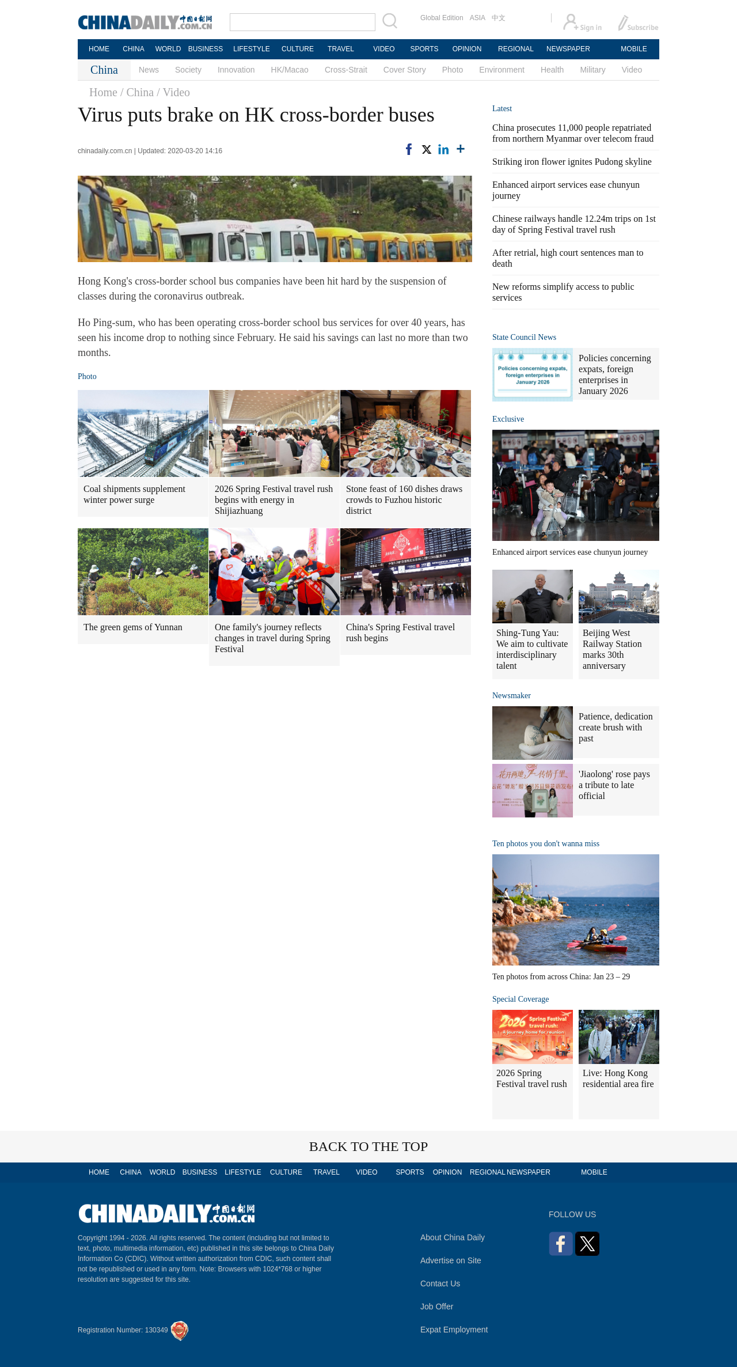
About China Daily (452, 1237)
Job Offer (436, 1306)
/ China (137, 92)
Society (188, 69)
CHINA (133, 49)
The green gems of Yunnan (133, 627)
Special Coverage (520, 999)
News (149, 69)
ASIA (477, 18)
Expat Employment (454, 1329)
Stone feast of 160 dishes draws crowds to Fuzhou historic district (404, 500)
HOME (99, 49)
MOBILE (634, 49)
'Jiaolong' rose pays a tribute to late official (614, 785)
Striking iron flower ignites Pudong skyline (572, 161)
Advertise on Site (450, 1260)
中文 (499, 18)
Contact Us (440, 1283)
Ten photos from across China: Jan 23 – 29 (561, 976)
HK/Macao (290, 69)
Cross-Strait (346, 69)
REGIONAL (516, 49)
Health (552, 69)
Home (103, 92)
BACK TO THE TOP (368, 1146)
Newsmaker (511, 695)
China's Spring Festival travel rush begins (400, 632)
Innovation (236, 69)
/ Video (173, 92)
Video (632, 69)
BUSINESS (205, 49)
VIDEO (383, 49)
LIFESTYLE (251, 49)
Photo (453, 69)
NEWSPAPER (567, 49)
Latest (502, 108)
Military (592, 69)
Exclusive (508, 419)
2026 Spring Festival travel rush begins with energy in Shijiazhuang (274, 500)
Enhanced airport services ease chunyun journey (570, 552)
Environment (502, 69)
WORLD (168, 49)
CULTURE (298, 49)
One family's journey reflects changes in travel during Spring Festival (272, 638)
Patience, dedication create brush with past (616, 727)
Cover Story (404, 69)
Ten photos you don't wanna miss (545, 843)
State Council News (524, 337)
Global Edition (442, 18)
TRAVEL (341, 49)
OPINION (467, 49)
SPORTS (424, 49)
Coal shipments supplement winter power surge (134, 494)
